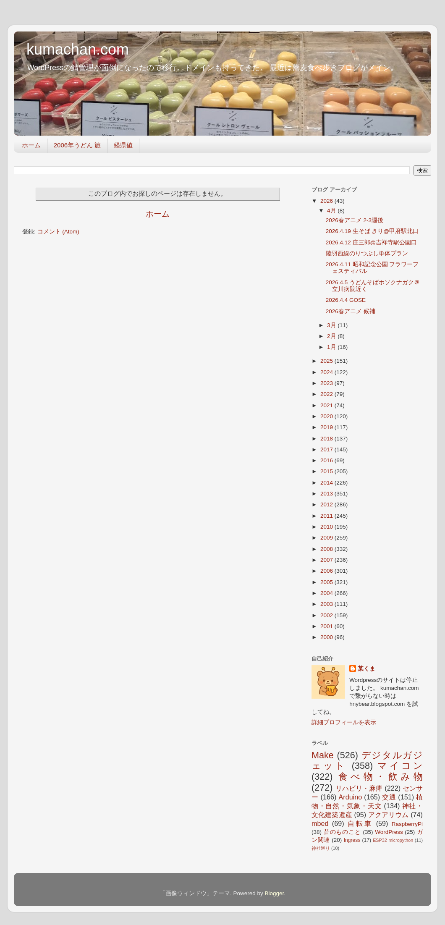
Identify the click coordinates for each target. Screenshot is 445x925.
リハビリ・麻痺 (359, 788)
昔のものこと (342, 832)
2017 (327, 449)
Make (323, 755)
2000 (327, 637)
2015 (327, 471)
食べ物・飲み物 (380, 776)
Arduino (350, 797)
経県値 (123, 145)
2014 (327, 483)
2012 (327, 504)
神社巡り (321, 848)
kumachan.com (77, 49)
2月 (332, 336)
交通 (389, 797)
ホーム (31, 145)
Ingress (352, 840)
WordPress (389, 832)
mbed (320, 823)
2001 (327, 626)
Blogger (274, 893)
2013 (327, 493)
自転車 (360, 823)
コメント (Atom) (58, 231)
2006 (327, 571)
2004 (327, 593)
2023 (327, 383)
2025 (327, 361)
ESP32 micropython (393, 840)
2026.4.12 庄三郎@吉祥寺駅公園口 (371, 242)
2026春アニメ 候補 (350, 311)
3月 (332, 325)
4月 (332, 210)
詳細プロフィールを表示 (344, 722)
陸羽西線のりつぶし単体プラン (367, 253)
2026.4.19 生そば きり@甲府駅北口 (372, 231)
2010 (327, 527)
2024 (327, 372)
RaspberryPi (407, 824)
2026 (327, 201)
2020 (327, 416)
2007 (327, 560)
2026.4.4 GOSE (346, 300)
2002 (327, 615)
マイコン (400, 765)
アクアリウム (388, 814)
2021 (327, 405)
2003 (327, 604)
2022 (327, 394)
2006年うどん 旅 (77, 145)
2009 (327, 538)
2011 (327, 516)
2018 (327, 438)
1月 (332, 347)
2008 (327, 549)
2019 (327, 427)
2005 (327, 582)
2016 (327, 460)
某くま (366, 669)
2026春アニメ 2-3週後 (354, 220)
